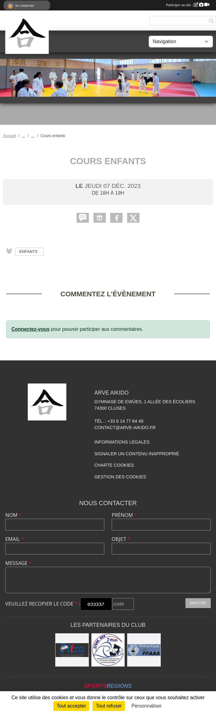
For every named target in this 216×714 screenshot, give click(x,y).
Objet (121, 539)
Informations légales (122, 442)
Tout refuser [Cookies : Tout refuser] (109, 705)
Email (14, 539)
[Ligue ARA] (108, 650)
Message (18, 563)
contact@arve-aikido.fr (125, 427)
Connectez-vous (30, 329)
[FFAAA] (72, 650)
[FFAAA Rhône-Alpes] (144, 650)
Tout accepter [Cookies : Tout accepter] (71, 705)
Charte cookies (114, 465)
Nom (13, 515)
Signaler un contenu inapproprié (136, 453)
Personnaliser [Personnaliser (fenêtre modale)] (146, 705)
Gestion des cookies (120, 476)
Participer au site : (187, 5)
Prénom (124, 515)
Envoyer (198, 603)
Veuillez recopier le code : (42, 603)
